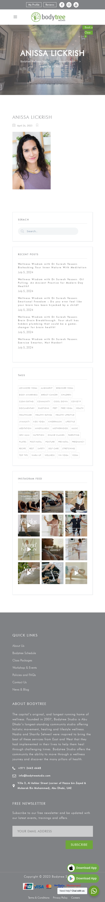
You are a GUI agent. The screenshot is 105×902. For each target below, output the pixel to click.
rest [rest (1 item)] (31, 448)
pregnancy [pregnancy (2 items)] (78, 442)
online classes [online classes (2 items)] (56, 435)
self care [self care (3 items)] (53, 448)
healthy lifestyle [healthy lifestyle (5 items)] (65, 415)
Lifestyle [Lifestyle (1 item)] (70, 421)
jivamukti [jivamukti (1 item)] (24, 421)
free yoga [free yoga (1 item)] (66, 408)
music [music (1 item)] (75, 428)
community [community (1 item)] (43, 401)
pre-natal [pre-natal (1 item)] (63, 442)
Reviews (50, 4)
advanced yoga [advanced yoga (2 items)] (28, 388)
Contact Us (19, 682)
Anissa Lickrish (67, 61)
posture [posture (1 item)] (50, 442)
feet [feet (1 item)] (55, 408)
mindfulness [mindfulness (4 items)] (42, 428)
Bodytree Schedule (24, 653)
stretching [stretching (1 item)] (68, 448)
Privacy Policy (60, 897)
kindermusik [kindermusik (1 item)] (55, 421)
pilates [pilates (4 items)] (22, 442)
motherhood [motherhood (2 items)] (60, 428)
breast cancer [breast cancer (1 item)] (49, 395)
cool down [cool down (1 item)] (61, 401)
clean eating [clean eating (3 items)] (26, 401)
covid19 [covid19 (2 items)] (76, 401)
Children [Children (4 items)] (66, 395)
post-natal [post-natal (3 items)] (36, 442)
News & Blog (20, 689)
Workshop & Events (24, 667)
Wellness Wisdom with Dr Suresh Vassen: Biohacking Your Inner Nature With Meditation (52, 265)
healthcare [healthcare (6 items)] (25, 415)
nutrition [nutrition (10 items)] (38, 435)
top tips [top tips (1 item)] (23, 455)
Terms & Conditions (38, 897)
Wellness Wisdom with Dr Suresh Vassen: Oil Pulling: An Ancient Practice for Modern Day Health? (51, 283)
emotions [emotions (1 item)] (43, 408)
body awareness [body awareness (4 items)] (28, 395)
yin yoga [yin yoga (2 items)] (63, 455)
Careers (75, 897)
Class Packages (22, 660)
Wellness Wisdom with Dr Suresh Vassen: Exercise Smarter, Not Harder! (48, 341)
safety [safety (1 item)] (41, 448)
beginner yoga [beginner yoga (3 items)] (64, 388)
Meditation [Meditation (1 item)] (25, 428)
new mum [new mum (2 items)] (24, 435)
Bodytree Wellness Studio (34, 61)
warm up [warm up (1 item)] (36, 455)
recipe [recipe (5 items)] (22, 448)
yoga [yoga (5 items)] (75, 455)
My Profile (33, 4)
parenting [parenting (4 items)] (73, 435)
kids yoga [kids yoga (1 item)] (39, 421)
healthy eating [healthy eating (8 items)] (43, 415)
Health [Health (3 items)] (80, 408)
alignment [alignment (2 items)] (47, 388)
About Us (18, 646)
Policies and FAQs (24, 675)
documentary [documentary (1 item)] (27, 408)
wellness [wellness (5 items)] (50, 455)
